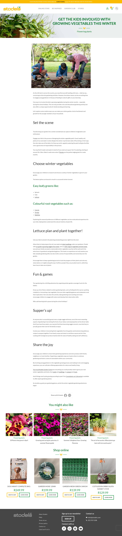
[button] (68, 518)
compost (69, 372)
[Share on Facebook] (65, 395)
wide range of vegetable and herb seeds (75, 246)
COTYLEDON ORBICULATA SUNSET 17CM (103, 487)
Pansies (61, 152)
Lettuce (37, 197)
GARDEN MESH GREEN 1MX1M (75, 486)
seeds (54, 372)
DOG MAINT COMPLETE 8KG (18, 486)
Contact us (42, 526)
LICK (67, 1)
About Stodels (43, 514)
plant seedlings (67, 244)
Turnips (37, 212)
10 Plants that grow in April (19, 440)
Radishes (37, 215)
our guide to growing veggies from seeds (47, 246)
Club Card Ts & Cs (44, 529)
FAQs (40, 517)
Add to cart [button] (12, 494)
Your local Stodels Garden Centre (42, 369)
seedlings (61, 372)
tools (75, 372)
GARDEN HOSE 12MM (47, 486)
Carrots (37, 210)
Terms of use (43, 520)
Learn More (24, 494)
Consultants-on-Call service (74, 376)
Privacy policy (43, 523)
